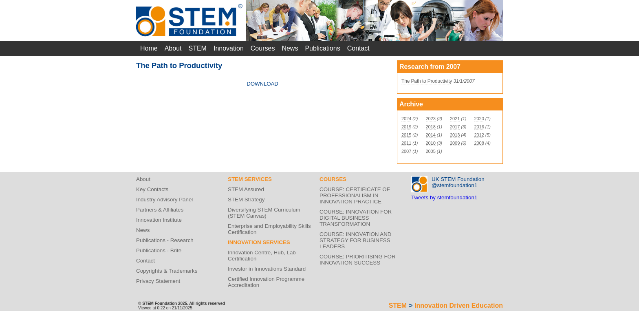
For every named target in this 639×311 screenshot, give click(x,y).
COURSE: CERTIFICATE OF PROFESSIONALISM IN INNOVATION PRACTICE (355, 195)
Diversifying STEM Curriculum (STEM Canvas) (264, 213)
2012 (479, 134)
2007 (406, 151)
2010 (431, 143)
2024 (406, 118)
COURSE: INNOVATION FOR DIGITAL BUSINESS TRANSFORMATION (356, 218)
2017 (455, 126)
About (173, 48)
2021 (455, 118)
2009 (455, 143)
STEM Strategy (246, 199)
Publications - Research (165, 240)
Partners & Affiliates (159, 210)
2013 (455, 134)
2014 (431, 134)
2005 (431, 151)
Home (149, 48)
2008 (479, 143)
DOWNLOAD (262, 84)
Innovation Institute (159, 220)
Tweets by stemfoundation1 (444, 197)
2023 (431, 118)
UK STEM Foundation (458, 179)
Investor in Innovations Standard (267, 269)
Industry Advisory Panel (164, 199)
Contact (358, 48)
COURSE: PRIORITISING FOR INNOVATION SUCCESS (358, 260)
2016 (479, 126)
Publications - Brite (158, 250)
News (290, 48)
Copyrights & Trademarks (166, 271)
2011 (406, 143)
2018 (431, 126)
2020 (479, 118)
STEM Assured (246, 189)
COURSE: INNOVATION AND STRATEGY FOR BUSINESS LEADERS (356, 240)
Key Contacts (152, 189)
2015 (406, 134)
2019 (406, 126)
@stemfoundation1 (454, 185)
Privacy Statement (158, 281)
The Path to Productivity (426, 81)
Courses (263, 48)
